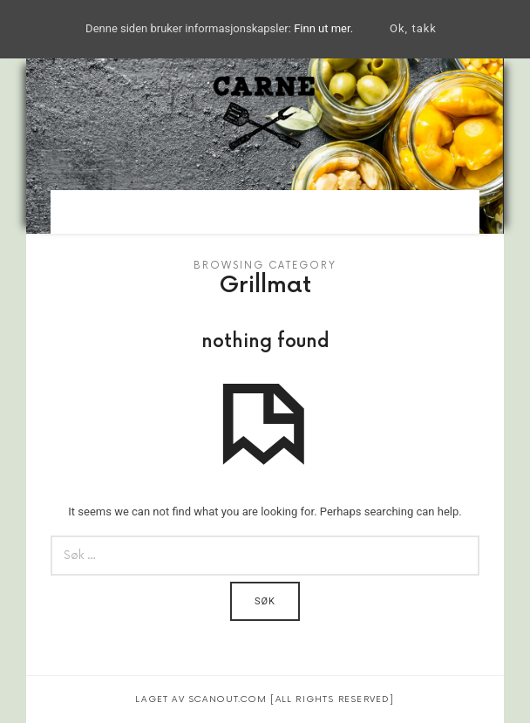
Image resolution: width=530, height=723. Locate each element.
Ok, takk (413, 28)
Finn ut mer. (323, 28)
